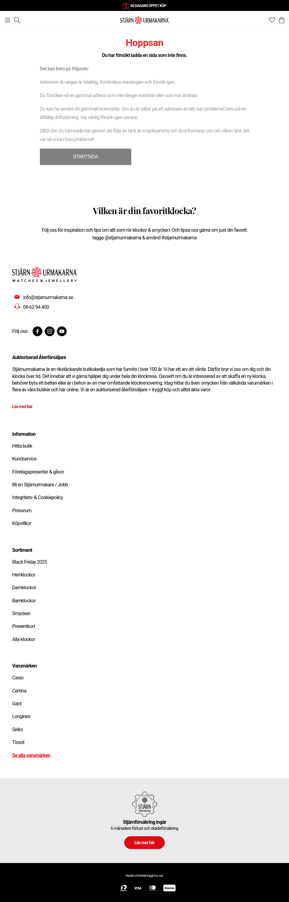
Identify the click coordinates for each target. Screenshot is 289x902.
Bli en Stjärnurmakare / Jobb (40, 485)
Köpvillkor (21, 523)
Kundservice (24, 459)
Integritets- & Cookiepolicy (37, 497)
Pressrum (21, 510)
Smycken (21, 613)
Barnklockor (24, 601)
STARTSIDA (85, 156)
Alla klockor (23, 639)
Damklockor (24, 587)
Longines (21, 716)
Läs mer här (22, 406)
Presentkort (23, 626)
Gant (17, 703)
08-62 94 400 (36, 307)
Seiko (17, 729)
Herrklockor (23, 575)
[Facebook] (37, 331)
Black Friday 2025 (29, 562)
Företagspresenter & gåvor (38, 472)
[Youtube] (62, 331)
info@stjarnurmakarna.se (48, 297)
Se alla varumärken (31, 755)
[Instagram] (50, 331)
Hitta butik (22, 446)
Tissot (18, 742)
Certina (19, 691)
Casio (17, 678)
